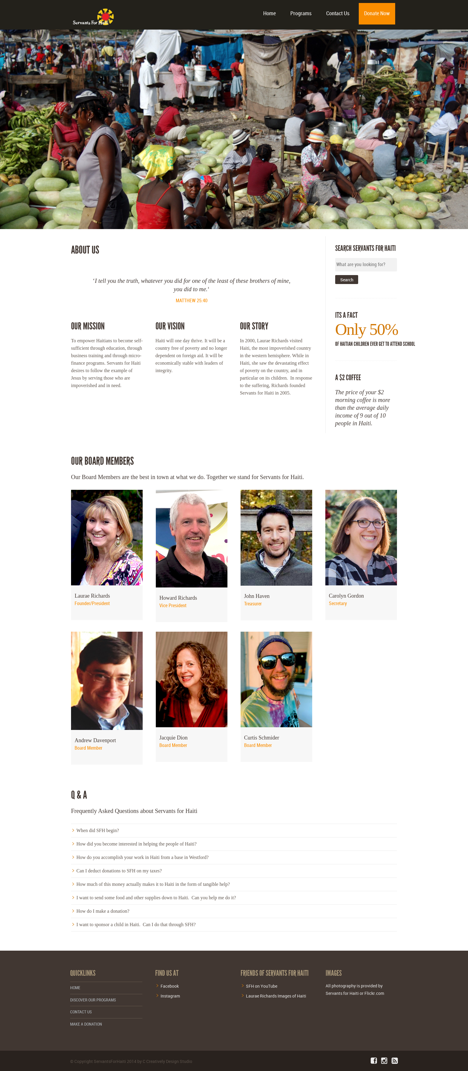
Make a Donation (86, 1024)
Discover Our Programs (93, 1000)
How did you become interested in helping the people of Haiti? (136, 843)
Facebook (170, 986)
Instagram (170, 996)
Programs (301, 13)
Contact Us (338, 13)
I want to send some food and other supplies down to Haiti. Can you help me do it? (156, 897)
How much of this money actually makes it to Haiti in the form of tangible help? (153, 884)
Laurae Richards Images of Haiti (276, 996)
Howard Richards (178, 598)
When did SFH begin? (97, 830)
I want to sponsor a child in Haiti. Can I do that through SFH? (136, 924)
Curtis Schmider (261, 738)
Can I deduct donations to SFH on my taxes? (119, 870)
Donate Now (377, 13)
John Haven (257, 596)
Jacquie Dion (173, 738)
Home (269, 13)
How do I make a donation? (102, 911)
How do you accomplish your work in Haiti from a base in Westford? (142, 857)
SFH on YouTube (261, 986)
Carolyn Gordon (346, 596)
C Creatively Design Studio (167, 1061)
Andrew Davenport (95, 740)
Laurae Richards (92, 596)
